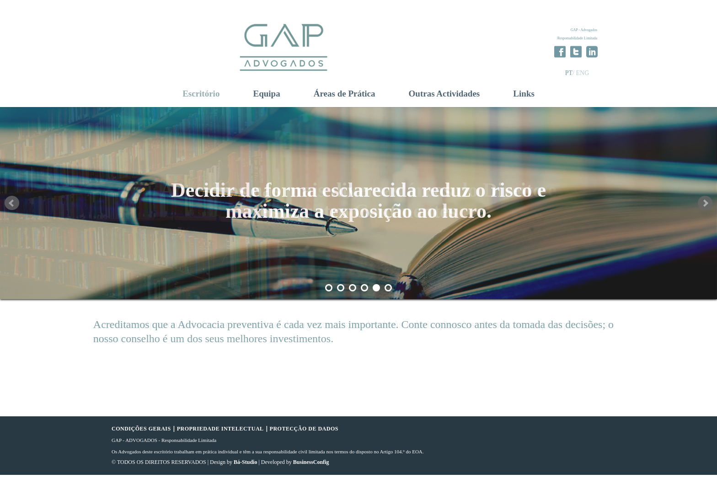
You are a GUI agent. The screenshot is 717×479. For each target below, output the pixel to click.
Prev (12, 207)
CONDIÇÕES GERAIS (141, 433)
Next (705, 207)
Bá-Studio (245, 466)
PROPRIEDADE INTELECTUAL (220, 433)
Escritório (200, 97)
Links (523, 97)
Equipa (266, 97)
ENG (582, 73)
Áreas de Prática (344, 97)
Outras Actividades (444, 97)
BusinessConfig (311, 466)
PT (569, 73)
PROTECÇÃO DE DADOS (304, 433)
